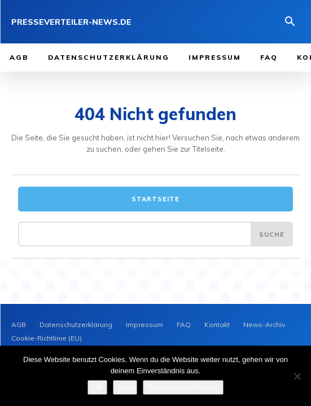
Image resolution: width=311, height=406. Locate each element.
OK (97, 387)
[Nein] (297, 376)
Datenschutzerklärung (182, 387)
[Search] (272, 234)
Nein (125, 387)
